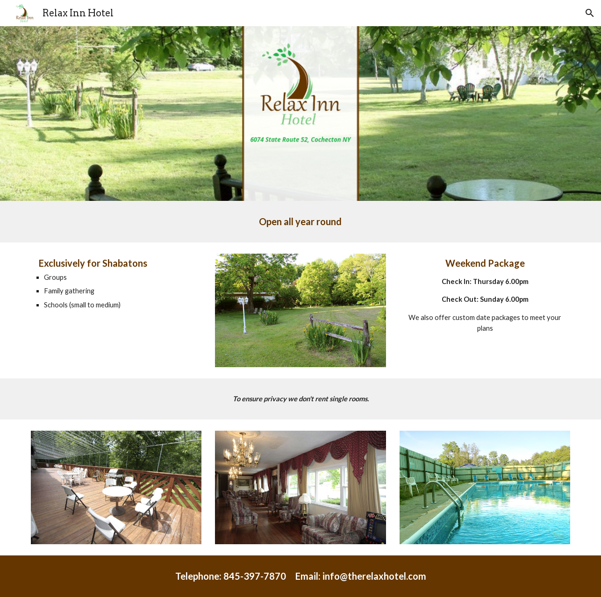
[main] (300, 221)
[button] (590, 13)
